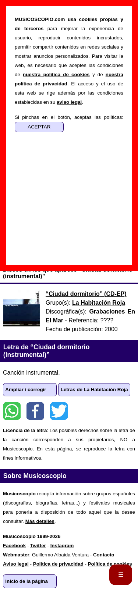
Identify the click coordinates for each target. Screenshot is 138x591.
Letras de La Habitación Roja (94, 389)
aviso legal (69, 102)
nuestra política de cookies (56, 74)
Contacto (103, 555)
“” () (86, 294)
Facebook (35, 411)
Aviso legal (16, 564)
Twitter (59, 411)
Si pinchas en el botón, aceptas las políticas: (69, 117)
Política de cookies (110, 564)
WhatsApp (12, 411)
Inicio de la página (26, 581)
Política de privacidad (58, 564)
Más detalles (39, 521)
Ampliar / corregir (25, 389)
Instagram (62, 545)
